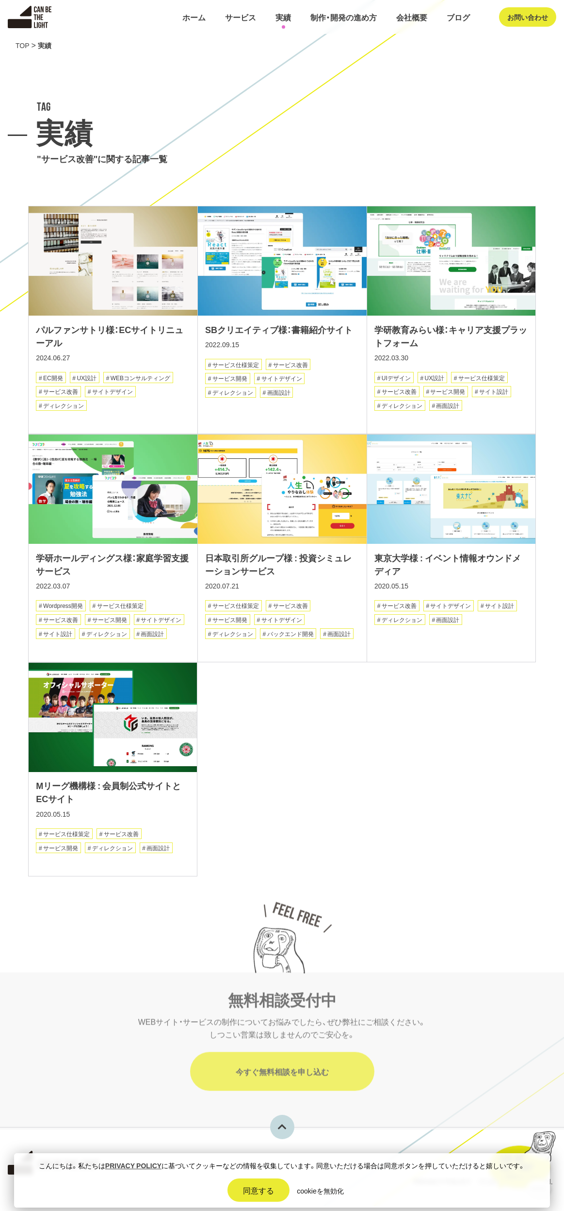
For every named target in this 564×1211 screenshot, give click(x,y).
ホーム (194, 17)
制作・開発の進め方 (343, 17)
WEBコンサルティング (140, 379)
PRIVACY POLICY (133, 1165)
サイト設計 (493, 393)
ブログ (458, 17)
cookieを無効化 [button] (320, 1190)
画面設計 (278, 394)
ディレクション (63, 407)
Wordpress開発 (63, 609)
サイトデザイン (112, 393)
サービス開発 (229, 380)
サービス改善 (60, 393)
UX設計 (87, 379)
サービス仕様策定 (235, 366)
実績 (283, 17)
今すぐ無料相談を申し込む (282, 1080)
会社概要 (411, 17)
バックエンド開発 (290, 636)
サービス (240, 17)
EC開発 (53, 379)
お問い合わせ (527, 17)
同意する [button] (258, 1190)
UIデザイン (396, 379)
